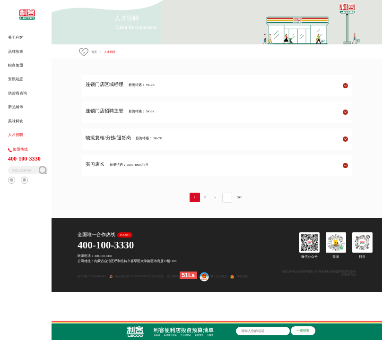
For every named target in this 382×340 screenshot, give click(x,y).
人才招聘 (109, 51)
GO (239, 197)
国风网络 (173, 276)
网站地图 (242, 276)
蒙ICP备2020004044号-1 (92, 276)
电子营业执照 (212, 276)
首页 (94, 51)
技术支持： (159, 276)
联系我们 (125, 235)
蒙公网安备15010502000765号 (134, 276)
